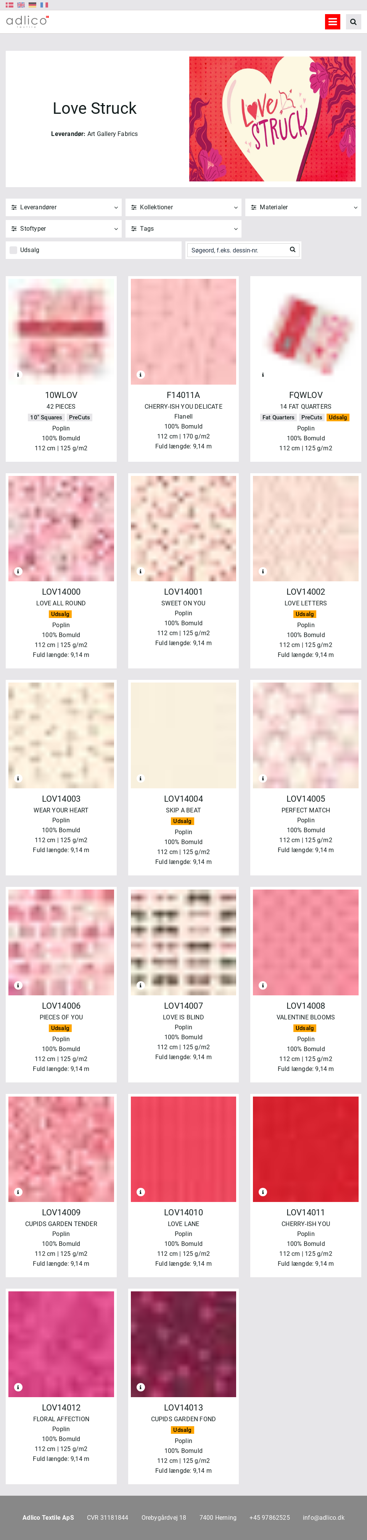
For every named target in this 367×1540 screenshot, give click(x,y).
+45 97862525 (269, 1517)
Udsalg (29, 250)
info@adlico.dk (323, 1517)
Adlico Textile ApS (48, 1517)
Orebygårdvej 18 (164, 1517)
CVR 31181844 (107, 1517)
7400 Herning (218, 1517)
